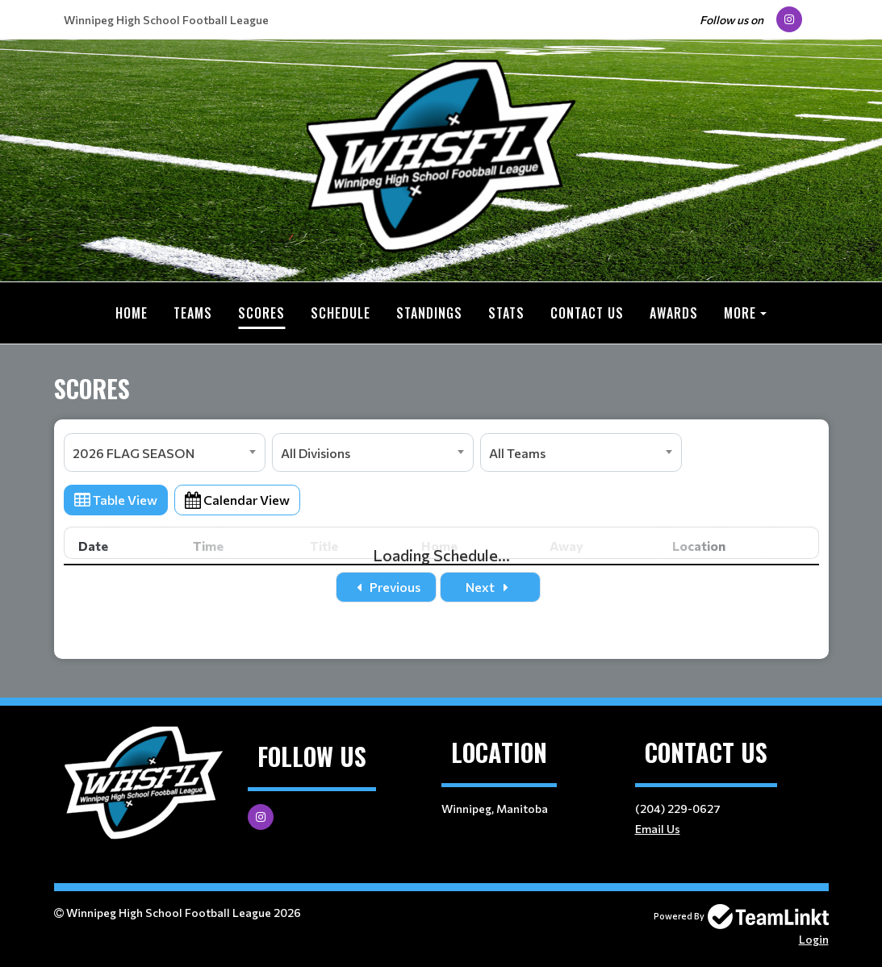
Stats (506, 313)
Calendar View (237, 499)
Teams (192, 313)
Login (814, 939)
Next (490, 586)
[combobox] (164, 452)
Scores (261, 313)
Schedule (340, 313)
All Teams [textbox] (517, 453)
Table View (115, 499)
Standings (429, 313)
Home (131, 313)
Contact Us (587, 313)
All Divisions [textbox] (315, 453)
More (740, 313)
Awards (674, 313)
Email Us (657, 829)
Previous (386, 586)
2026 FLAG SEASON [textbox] (133, 453)
